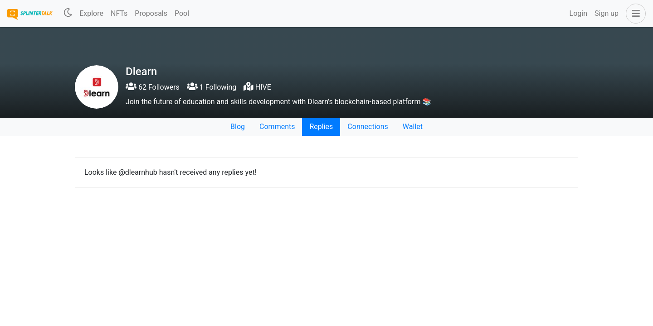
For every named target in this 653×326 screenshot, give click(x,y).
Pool (182, 13)
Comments (277, 126)
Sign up (607, 13)
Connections (367, 126)
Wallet (413, 126)
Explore (91, 13)
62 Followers (153, 87)
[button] (634, 14)
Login (578, 13)
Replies (321, 126)
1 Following (211, 87)
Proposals (151, 13)
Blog (237, 126)
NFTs (119, 13)
